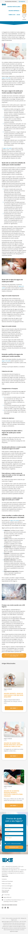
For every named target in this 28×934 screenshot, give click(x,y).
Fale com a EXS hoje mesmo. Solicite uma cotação (14, 655)
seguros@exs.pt (7, 897)
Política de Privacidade (16, 843)
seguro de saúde (6, 78)
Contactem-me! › (14, 847)
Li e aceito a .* (13, 843)
